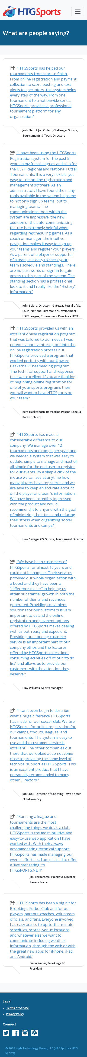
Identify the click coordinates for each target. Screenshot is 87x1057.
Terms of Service (17, 1008)
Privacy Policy (15, 1014)
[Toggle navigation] (77, 11)
